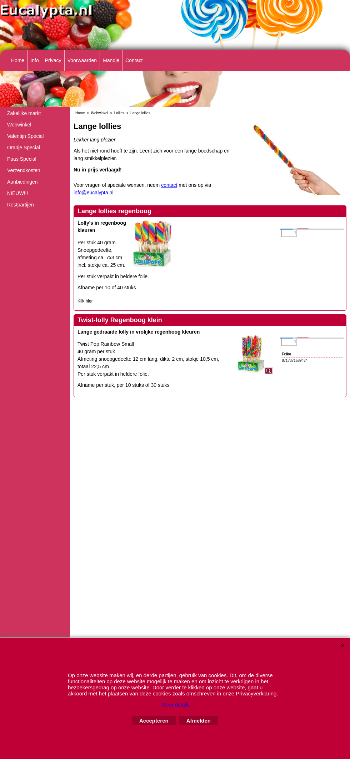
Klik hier (85, 301)
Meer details (175, 705)
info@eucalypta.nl (94, 192)
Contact (133, 60)
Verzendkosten (23, 170)
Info (34, 60)
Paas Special (21, 159)
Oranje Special (23, 147)
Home (17, 60)
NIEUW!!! (17, 193)
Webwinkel (19, 125)
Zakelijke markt (24, 113)
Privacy (53, 60)
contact (169, 185)
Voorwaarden (82, 60)
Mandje (111, 60)
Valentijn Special (25, 136)
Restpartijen (20, 205)
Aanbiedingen (22, 182)
